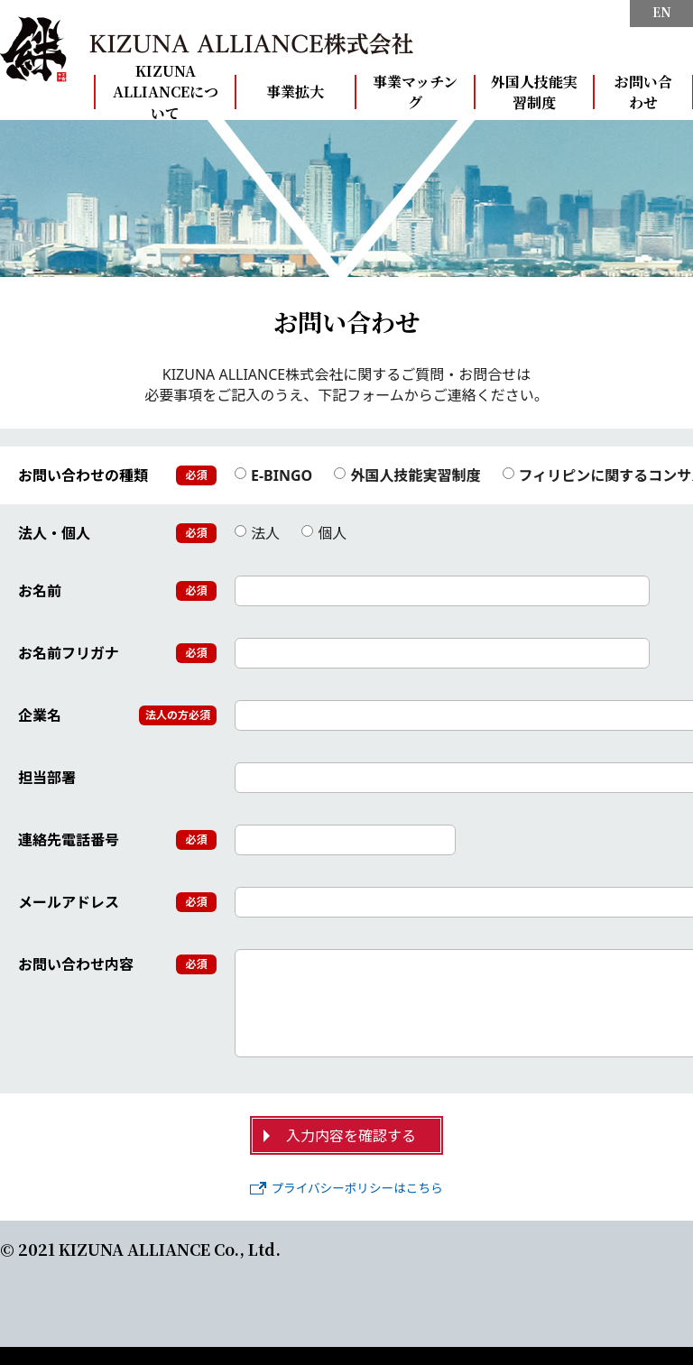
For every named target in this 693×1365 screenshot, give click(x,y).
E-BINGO (273, 475)
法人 (257, 533)
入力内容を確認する (351, 1136)
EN (661, 12)
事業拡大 (295, 91)
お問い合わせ (643, 92)
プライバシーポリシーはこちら (346, 1187)
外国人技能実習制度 (534, 92)
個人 (323, 533)
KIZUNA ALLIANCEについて (165, 92)
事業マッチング (415, 92)
